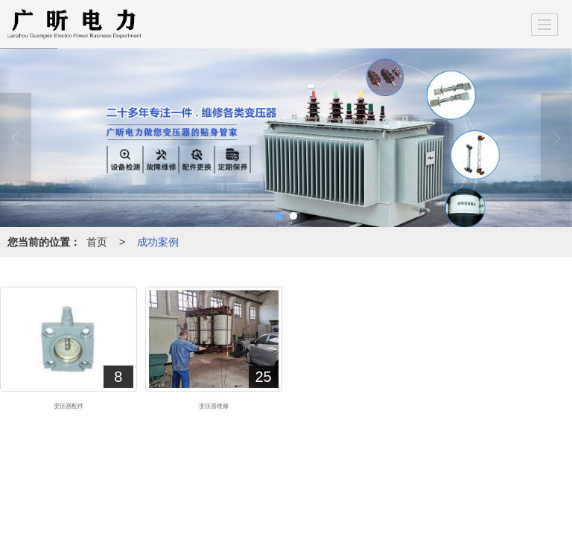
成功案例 (158, 242)
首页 (96, 242)
